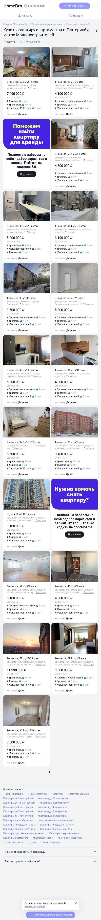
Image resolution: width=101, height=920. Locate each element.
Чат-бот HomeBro (75, 6)
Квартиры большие (78, 794)
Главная (7, 24)
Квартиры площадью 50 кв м (56, 829)
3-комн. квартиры (50, 842)
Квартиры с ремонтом (15, 837)
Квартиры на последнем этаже (56, 820)
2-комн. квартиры (37, 794)
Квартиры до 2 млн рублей (54, 802)
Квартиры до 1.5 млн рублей (19, 802)
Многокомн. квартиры (70, 837)
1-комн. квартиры (13, 842)
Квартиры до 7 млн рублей (18, 816)
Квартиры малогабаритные (18, 820)
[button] (50, 851)
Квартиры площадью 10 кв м (19, 824)
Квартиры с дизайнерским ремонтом (23, 833)
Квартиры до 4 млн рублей (52, 807)
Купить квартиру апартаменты (48, 24)
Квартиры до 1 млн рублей (18, 798)
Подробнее (26, 174)
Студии (32, 842)
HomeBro (12, 5)
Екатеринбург (21, 24)
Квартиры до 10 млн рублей (53, 798)
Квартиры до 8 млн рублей (52, 816)
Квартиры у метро (43, 837)
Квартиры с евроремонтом (64, 833)
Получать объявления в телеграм (50, 915)
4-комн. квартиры (13, 794)
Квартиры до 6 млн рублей (52, 811)
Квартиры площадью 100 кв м (57, 824)
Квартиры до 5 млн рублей (18, 811)
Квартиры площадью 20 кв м (19, 829)
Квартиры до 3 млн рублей (18, 807)
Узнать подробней (35, 906)
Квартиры (57, 794)
